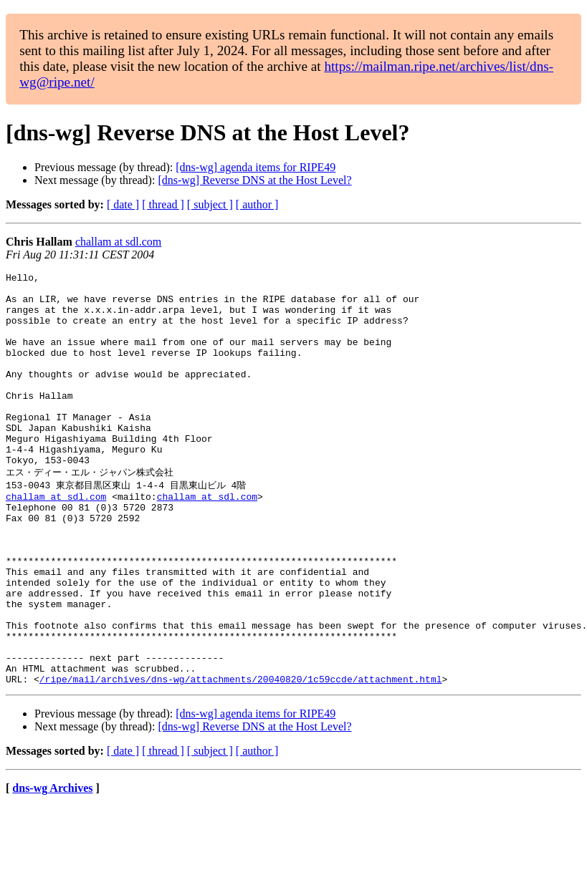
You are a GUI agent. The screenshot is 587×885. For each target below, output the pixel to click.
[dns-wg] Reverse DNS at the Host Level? (254, 180)
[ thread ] (163, 204)
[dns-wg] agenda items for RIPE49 (255, 167)
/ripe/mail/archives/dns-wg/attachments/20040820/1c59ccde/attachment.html (240, 757)
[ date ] (123, 204)
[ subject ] (210, 204)
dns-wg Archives (52, 867)
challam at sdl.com (118, 242)
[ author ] (257, 204)
